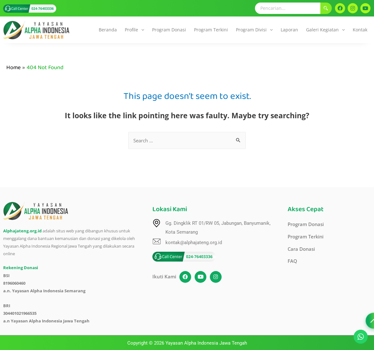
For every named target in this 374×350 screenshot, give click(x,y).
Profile (134, 30)
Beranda (108, 30)
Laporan (289, 30)
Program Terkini (211, 30)
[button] (134, 30)
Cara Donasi (301, 249)
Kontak (360, 30)
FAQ (292, 261)
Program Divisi (254, 30)
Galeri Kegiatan (325, 30)
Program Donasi (169, 30)
